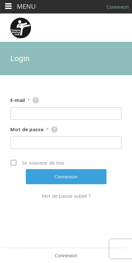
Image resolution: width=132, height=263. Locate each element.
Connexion (66, 255)
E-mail (20, 100)
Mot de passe (29, 129)
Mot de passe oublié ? (66, 196)
